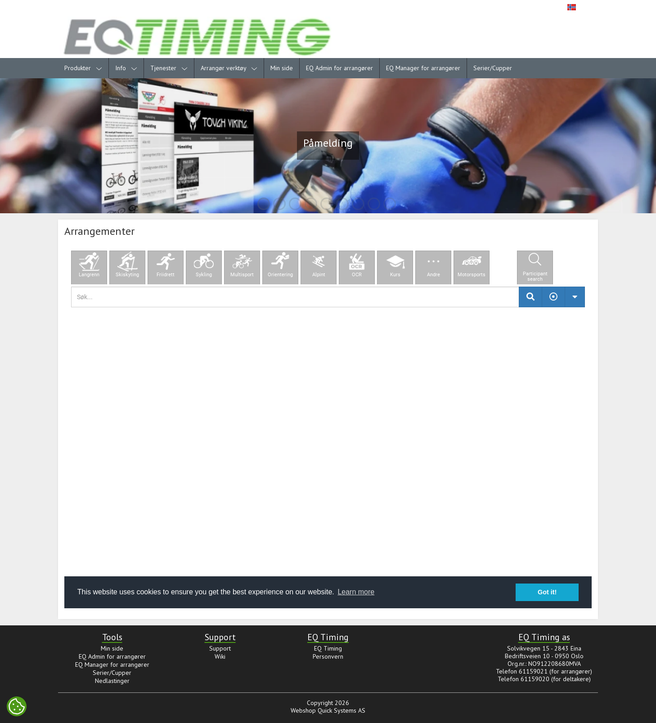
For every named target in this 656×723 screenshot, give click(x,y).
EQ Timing (328, 648)
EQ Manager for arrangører (423, 68)
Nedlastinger (112, 681)
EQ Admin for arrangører (339, 68)
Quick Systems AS (341, 710)
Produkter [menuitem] (83, 68)
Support (220, 648)
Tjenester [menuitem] (169, 68)
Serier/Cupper (492, 68)
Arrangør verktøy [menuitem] (229, 68)
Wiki (220, 656)
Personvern (328, 656)
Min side (281, 68)
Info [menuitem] (126, 68)
